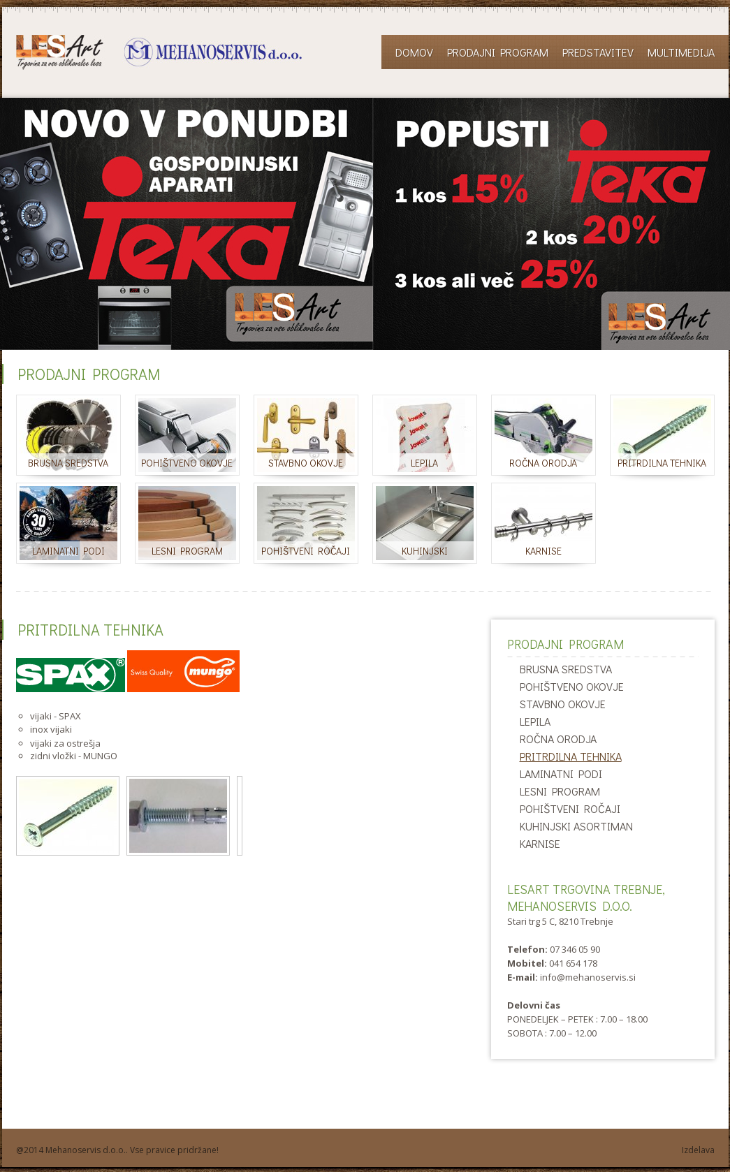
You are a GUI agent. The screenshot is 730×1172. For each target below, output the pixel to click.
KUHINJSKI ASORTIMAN (576, 826)
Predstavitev (598, 52)
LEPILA (535, 721)
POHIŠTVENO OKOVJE (572, 686)
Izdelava (698, 1150)
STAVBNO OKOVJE (563, 703)
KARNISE (540, 843)
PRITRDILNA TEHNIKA (571, 756)
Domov (414, 52)
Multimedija (681, 52)
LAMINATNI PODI (561, 773)
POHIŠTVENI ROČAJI (570, 808)
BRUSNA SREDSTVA (566, 668)
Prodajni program (497, 52)
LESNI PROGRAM (560, 791)
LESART (159, 52)
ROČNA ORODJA (558, 738)
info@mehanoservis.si (588, 977)
